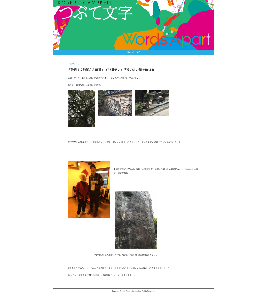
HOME (61, 6)
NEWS (70, 6)
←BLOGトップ (74, 64)
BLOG (94, 6)
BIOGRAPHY (82, 6)
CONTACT (105, 6)
